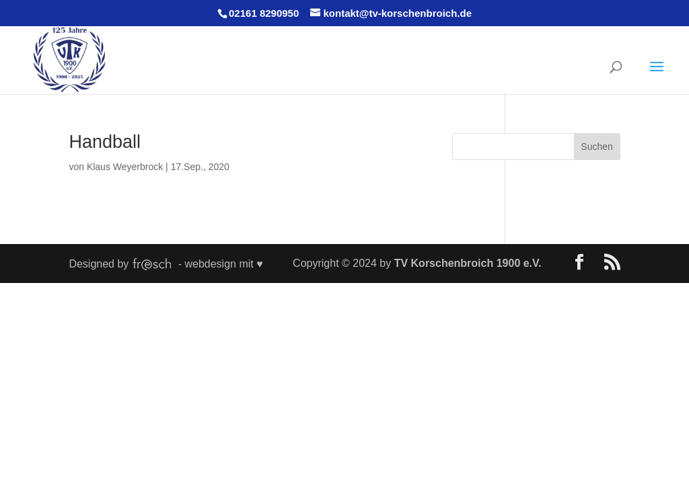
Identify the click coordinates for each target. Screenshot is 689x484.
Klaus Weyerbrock (125, 166)
